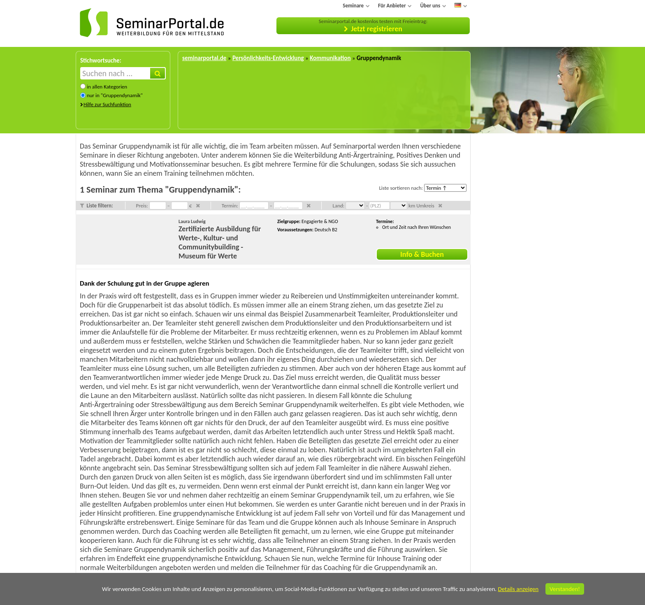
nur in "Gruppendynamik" (115, 95)
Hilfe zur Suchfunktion (107, 104)
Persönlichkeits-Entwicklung (268, 58)
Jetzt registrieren (376, 28)
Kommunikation (330, 58)
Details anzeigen (518, 589)
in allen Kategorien (107, 87)
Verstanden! (565, 589)
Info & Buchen (422, 254)
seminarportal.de (204, 58)
